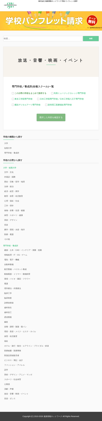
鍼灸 (6, 322)
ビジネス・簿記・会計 (13, 360)
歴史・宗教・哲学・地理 (14, 182)
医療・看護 (9, 234)
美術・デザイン (10, 220)
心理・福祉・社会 (11, 201)
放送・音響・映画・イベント (16, 394)
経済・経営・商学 (11, 191)
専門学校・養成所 (11, 153)
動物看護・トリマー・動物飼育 (17, 274)
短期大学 (8, 148)
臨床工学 (8, 293)
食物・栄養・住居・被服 (14, 210)
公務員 (7, 384)
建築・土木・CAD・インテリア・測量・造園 (23, 250)
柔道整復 (8, 317)
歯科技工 (8, 312)
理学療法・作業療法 (12, 288)
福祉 (6, 341)
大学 (6, 143)
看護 (6, 284)
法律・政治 (9, 186)
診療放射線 (9, 303)
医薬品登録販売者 (11, 355)
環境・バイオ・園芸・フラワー (17, 279)
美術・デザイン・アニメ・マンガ (18, 375)
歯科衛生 (8, 307)
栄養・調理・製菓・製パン (15, 327)
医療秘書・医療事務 (12, 351)
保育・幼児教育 (10, 336)
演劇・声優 (9, 389)
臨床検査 (8, 298)
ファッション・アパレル (14, 365)
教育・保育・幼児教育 (13, 196)
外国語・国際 (9, 177)
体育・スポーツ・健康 (13, 215)
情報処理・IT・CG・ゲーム (15, 255)
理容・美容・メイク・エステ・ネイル (20, 331)
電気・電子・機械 (11, 260)
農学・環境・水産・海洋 (14, 230)
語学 (6, 370)
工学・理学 (9, 206)
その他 (7, 239)
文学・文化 (9, 172)
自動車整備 (9, 264)
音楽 (6, 225)
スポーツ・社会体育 (12, 379)
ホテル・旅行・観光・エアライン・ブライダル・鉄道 (26, 346)
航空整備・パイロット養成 (15, 269)
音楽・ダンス (9, 398)
